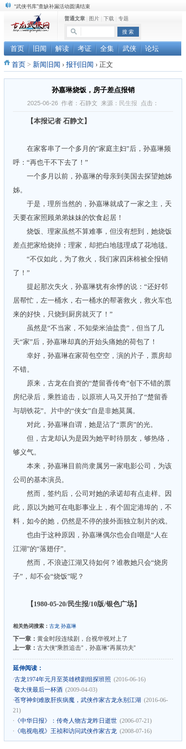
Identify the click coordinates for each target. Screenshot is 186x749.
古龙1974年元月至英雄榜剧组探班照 (62, 679)
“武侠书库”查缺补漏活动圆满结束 (52, 6)
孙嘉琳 (68, 626)
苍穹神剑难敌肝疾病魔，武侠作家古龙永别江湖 (77, 700)
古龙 (54, 626)
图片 (94, 19)
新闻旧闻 (46, 64)
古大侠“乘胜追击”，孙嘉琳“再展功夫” (86, 647)
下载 (109, 19)
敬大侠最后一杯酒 (38, 689)
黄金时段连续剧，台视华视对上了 (82, 638)
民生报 (128, 103)
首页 (18, 64)
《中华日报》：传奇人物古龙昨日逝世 (65, 721)
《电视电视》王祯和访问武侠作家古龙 (65, 731)
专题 (123, 19)
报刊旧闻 (80, 64)
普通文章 (74, 19)
